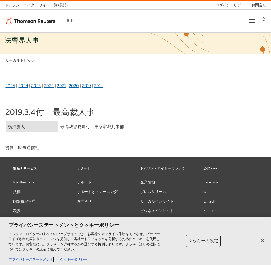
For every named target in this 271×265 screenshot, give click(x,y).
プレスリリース (153, 192)
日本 (70, 21)
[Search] (263, 19)
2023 (36, 85)
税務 (17, 211)
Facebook (211, 182)
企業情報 (147, 182)
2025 (10, 85)
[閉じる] (262, 240)
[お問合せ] (257, 5)
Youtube (210, 211)
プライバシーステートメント (30, 260)
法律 (17, 192)
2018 (98, 85)
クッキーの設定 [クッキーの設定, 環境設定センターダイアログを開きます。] (203, 241)
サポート (84, 182)
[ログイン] (221, 5)
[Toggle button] (252, 21)
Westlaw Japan (24, 182)
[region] (135, 241)
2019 (86, 85)
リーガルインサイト (157, 201)
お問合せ (84, 201)
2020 (74, 85)
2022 (49, 85)
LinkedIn (210, 201)
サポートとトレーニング (97, 192)
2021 (61, 85)
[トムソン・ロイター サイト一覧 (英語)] (38, 5)
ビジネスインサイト (157, 211)
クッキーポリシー (73, 260)
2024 (23, 85)
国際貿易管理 (24, 201)
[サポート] (239, 5)
